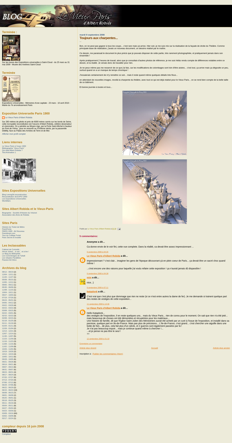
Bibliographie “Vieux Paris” (13, 148)
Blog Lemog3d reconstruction (14, 194)
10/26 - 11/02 (7, 349)
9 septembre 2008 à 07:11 (97, 287)
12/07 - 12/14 (7, 333)
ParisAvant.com (8, 233)
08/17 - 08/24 (7, 375)
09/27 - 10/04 (7, 295)
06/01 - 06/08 (7, 395)
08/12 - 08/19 (7, 272)
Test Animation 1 (9, 152)
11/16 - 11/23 (7, 341)
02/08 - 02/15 (7, 318)
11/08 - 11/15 (7, 290)
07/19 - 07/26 (7, 297)
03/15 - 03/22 (7, 308)
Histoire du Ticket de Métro (13, 227)
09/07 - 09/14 (7, 367)
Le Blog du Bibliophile (11, 253)
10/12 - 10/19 (7, 354)
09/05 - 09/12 (7, 285)
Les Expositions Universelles (14, 199)
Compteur (6, 434)
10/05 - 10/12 (7, 356)
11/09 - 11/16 (7, 344)
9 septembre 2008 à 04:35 (97, 252)
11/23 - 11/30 (7, 339)
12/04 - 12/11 (7, 274)
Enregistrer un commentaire (91, 344)
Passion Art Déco (9, 260)
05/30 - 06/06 (7, 287)
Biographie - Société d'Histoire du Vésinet (19, 213)
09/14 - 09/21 (7, 364)
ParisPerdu (6, 229)
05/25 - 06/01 (7, 398)
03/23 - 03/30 (7, 411)
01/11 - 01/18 (7, 323)
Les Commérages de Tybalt (13, 256)
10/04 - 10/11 (7, 292)
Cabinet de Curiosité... (11, 249)
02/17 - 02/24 (7, 418)
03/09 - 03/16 (7, 413)
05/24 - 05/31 (7, 300)
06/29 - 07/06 (7, 385)
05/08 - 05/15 (7, 279)
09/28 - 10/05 (7, 359)
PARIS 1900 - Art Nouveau (13, 231)
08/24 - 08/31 (7, 372)
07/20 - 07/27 (7, 377)
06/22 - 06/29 (7, 387)
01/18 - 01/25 (7, 320)
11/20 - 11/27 (7, 277)
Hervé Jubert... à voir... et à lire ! (15, 251)
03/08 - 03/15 (7, 310)
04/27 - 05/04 (7, 408)
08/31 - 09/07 (7, 369)
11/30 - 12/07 (7, 336)
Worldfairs (6, 201)
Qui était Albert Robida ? (12, 150)
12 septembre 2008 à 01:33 (98, 339)
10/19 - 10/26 (7, 351)
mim (89, 277)
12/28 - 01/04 (7, 328)
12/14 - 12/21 (7, 331)
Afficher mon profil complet (14, 134)
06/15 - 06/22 (7, 390)
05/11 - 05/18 (7, 403)
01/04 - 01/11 (7, 326)
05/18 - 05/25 (7, 400)
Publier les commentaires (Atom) (108, 354)
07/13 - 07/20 (7, 380)
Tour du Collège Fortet (11, 235)
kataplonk (92, 291)
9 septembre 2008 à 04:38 (97, 273)
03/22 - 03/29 (7, 305)
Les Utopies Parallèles (11, 258)
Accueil (154, 348)
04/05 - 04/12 (7, 303)
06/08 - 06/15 (7, 392)
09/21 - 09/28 (7, 362)
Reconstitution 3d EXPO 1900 (14, 197)
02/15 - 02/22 (7, 315)
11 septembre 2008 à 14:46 (98, 304)
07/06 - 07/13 (7, 382)
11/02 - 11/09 (7, 346)
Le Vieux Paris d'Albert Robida (103, 256)
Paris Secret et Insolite (11, 237)
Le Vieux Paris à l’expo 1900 (14, 146)
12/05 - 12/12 (7, 282)
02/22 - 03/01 (7, 313)
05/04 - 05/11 (7, 405)
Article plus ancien (221, 348)
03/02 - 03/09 (7, 416)
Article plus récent (88, 348)
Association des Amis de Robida (15, 215)
